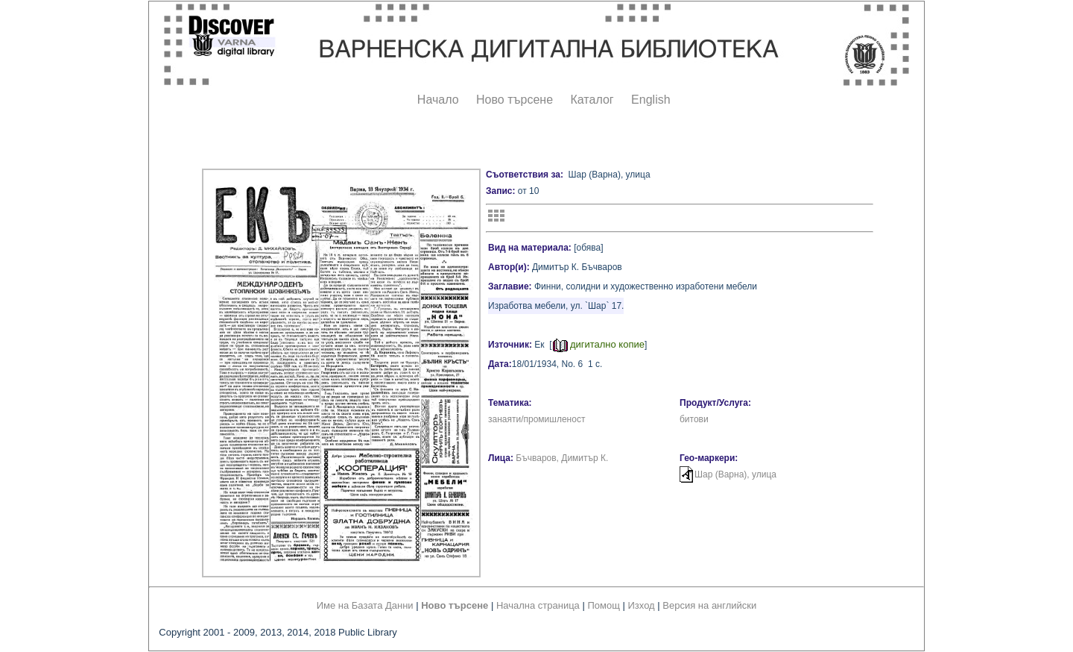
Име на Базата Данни (365, 605)
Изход (641, 605)
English (650, 99)
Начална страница (538, 605)
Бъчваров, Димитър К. (562, 458)
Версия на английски (709, 605)
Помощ (603, 605)
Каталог (591, 99)
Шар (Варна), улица (735, 474)
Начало (438, 99)
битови (694, 419)
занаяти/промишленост (536, 419)
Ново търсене (514, 99)
